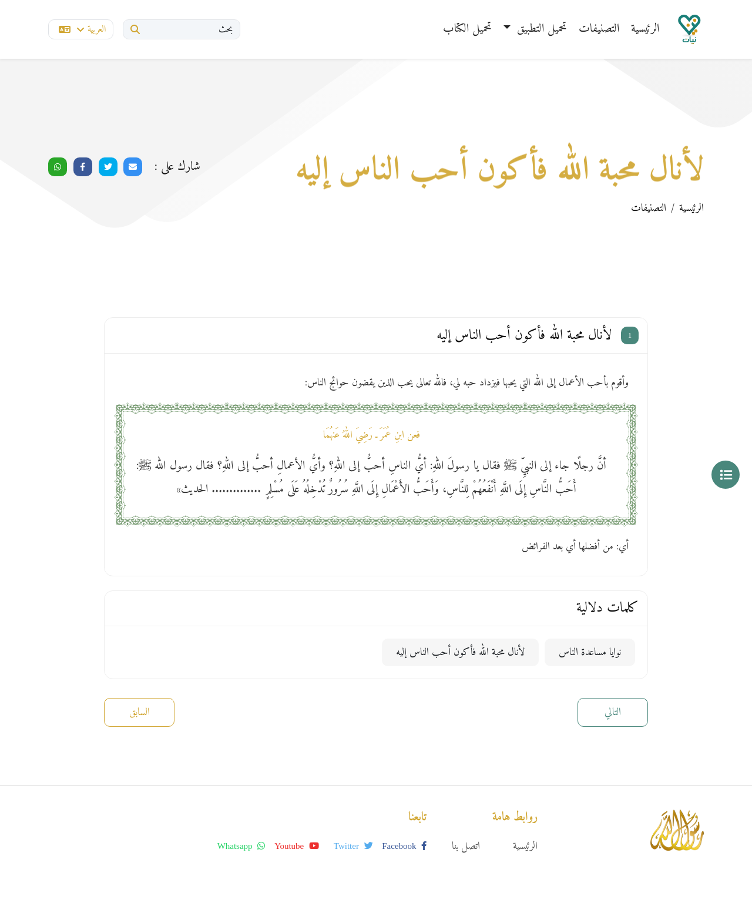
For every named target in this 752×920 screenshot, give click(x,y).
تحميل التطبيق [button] (540, 29)
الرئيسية (645, 29)
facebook (404, 846)
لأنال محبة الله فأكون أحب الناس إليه (460, 652)
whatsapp (241, 846)
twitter (353, 846)
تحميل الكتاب (467, 29)
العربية (82, 29)
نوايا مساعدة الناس (590, 652)
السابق (139, 712)
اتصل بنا (466, 846)
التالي (613, 712)
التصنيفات (599, 29)
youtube (296, 846)
